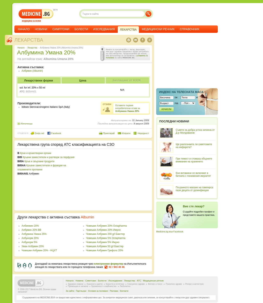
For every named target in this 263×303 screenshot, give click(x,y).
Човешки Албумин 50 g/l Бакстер (104, 246)
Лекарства (28, 40)
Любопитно (125, 286)
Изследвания (104, 29)
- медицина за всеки (36, 15)
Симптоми (60, 29)
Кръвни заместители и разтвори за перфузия (48, 157)
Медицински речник (158, 29)
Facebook (54, 133)
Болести (81, 29)
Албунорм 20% (30, 238)
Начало (24, 29)
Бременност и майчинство (104, 286)
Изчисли (166, 109)
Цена (82, 80)
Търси (148, 14)
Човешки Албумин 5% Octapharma (106, 238)
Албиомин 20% (30, 225)
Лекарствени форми (38, 80)
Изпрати (126, 133)
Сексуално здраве (136, 284)
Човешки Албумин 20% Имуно (103, 229)
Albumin (87, 217)
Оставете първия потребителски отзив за (127, 108)
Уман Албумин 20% (33, 246)
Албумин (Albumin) (32, 70)
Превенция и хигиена (78, 286)
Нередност (143, 133)
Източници (26, 123)
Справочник (189, 29)
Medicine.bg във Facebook (169, 231)
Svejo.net (37, 133)
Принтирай (109, 133)
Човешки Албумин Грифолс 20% (104, 250)
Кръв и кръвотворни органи (35, 153)
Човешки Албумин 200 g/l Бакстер (105, 234)
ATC (139, 280)
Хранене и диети (95, 284)
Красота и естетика (115, 284)
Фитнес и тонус (155, 284)
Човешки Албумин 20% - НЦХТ (39, 250)
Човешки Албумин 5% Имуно (102, 242)
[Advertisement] (115, 180)
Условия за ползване (98, 291)
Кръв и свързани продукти (39, 161)
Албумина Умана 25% (34, 234)
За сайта (70, 291)
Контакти (124, 291)
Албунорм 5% (29, 242)
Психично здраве (174, 284)
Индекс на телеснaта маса (181, 92)
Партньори (81, 291)
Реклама (114, 291)
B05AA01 (31, 91)
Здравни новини (75, 284)
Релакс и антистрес (194, 284)
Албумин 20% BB (31, 229)
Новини (41, 29)
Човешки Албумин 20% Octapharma (106, 225)
